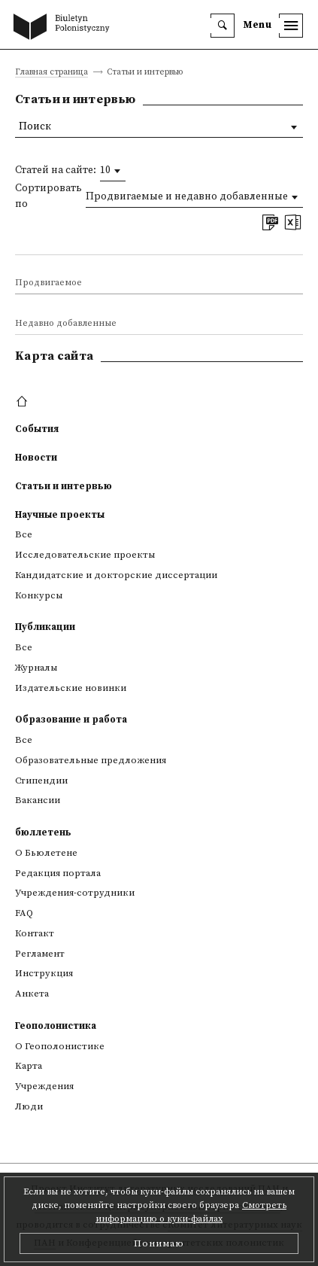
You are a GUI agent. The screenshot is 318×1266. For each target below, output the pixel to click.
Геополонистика (55, 1026)
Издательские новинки (70, 688)
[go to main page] (64, 28)
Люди (29, 1106)
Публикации (45, 627)
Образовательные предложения (90, 760)
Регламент (40, 954)
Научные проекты (59, 515)
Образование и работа (71, 720)
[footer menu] (23, 402)
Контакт (34, 933)
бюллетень (43, 832)
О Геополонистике (59, 1046)
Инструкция (44, 973)
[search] (222, 26)
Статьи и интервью (63, 486)
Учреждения (44, 1086)
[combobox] (113, 170)
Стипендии (41, 781)
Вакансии (37, 800)
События (37, 429)
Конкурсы (38, 595)
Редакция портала (58, 873)
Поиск (35, 126)
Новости (36, 458)
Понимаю (159, 1243)
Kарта (28, 1066)
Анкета (32, 994)
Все (23, 534)
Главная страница (51, 73)
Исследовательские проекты (85, 555)
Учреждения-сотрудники (75, 893)
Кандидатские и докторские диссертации (116, 575)
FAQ (24, 913)
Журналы (36, 668)
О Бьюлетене (46, 853)
